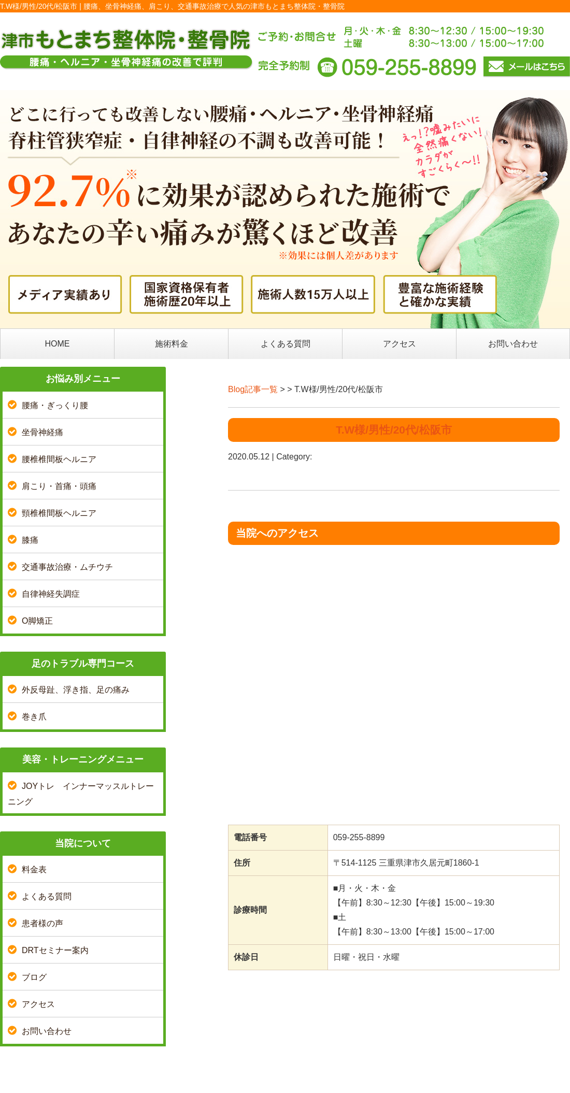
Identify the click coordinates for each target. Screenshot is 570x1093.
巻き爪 (34, 716)
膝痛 (30, 540)
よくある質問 (285, 343)
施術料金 (171, 343)
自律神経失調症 (51, 593)
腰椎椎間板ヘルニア (59, 459)
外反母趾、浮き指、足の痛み (76, 689)
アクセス (399, 343)
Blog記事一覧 (253, 389)
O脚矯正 (37, 620)
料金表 (34, 869)
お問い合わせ (513, 343)
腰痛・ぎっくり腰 (55, 405)
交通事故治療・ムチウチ (67, 567)
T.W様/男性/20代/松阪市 (393, 430)
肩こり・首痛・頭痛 (59, 486)
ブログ (34, 977)
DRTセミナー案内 (55, 950)
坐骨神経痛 (42, 432)
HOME (57, 343)
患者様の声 (42, 923)
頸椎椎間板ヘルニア (59, 513)
